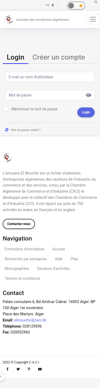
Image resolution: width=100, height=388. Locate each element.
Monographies (17, 268)
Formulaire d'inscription (25, 249)
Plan (74, 259)
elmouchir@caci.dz (30, 320)
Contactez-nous (18, 224)
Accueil (59, 249)
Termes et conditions (22, 278)
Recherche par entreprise (26, 259)
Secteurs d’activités (53, 268)
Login (86, 112)
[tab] (15, 57)
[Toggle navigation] (93, 19)
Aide (58, 259)
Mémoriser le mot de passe (34, 109)
